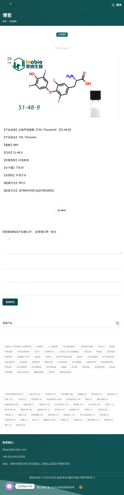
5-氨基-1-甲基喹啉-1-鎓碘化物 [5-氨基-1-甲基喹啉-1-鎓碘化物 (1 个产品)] (18, 346)
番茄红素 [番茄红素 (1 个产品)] (49, 362)
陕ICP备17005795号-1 (81, 477)
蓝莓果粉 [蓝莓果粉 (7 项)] (53, 415)
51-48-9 (61, 210)
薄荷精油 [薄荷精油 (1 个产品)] (86, 367)
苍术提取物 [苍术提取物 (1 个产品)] (51, 367)
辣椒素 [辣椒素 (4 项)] (78, 420)
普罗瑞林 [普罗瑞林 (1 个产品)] (111, 351)
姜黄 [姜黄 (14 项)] (9, 399)
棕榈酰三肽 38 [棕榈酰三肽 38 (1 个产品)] (23, 357)
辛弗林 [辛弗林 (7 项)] (64, 420)
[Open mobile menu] (116, 5)
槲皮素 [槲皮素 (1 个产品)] (38, 357)
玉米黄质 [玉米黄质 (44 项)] (94, 404)
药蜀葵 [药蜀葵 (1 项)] (9, 415)
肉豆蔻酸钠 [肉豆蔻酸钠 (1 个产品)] (36, 367)
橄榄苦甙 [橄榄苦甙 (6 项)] (44, 404)
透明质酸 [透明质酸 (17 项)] (93, 420)
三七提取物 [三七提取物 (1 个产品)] (53, 346)
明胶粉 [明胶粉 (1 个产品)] (99, 351)
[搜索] (62, 323)
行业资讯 (13, 21)
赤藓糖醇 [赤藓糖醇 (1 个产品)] (9, 372)
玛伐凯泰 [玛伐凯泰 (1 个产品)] (23, 362)
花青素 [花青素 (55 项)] (103, 409)
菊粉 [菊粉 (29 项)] (22, 415)
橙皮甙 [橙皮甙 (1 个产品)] (48, 357)
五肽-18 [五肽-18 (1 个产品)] (101, 346)
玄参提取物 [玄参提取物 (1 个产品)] (10, 362)
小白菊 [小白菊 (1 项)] (21, 399)
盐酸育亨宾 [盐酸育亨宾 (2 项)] (43, 409)
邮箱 (5, 273)
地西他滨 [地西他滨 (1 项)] (112, 394)
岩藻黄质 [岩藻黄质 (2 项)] (36, 399)
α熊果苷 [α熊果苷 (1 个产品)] (39, 346)
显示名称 (7, 261)
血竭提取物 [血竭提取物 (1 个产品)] (100, 367)
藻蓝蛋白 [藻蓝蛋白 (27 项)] (69, 415)
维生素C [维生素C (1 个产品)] (8, 367)
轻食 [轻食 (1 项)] (35, 420)
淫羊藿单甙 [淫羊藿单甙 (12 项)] (62, 404)
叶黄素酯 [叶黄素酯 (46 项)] (67, 394)
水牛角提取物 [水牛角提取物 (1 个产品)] (108, 357)
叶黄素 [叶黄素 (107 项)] (50, 394)
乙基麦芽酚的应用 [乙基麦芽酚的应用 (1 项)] (14, 394)
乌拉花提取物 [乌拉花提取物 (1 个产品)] (68, 346)
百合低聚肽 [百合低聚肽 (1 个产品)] (77, 362)
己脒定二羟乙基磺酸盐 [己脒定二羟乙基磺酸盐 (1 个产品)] (69, 351)
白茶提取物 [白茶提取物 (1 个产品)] (62, 362)
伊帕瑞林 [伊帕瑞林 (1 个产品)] (9, 351)
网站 (5, 287)
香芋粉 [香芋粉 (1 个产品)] (52, 372)
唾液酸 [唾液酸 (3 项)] (82, 394)
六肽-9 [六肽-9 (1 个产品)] (37, 351)
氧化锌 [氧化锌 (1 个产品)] (80, 357)
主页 (4, 21)
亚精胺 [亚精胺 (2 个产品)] (112, 346)
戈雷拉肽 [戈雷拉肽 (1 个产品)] (88, 351)
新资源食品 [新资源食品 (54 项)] (73, 399)
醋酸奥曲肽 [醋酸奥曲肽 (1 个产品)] (39, 372)
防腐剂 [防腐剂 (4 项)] (108, 420)
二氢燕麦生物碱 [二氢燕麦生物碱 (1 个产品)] (86, 346)
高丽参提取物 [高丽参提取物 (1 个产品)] (65, 372)
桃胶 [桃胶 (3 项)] (88, 399)
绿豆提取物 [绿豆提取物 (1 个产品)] (22, 367)
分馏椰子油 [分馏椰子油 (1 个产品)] (49, 351)
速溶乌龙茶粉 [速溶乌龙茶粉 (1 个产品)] (23, 372)
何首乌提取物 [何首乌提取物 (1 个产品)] (23, 351)
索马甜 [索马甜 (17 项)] (60, 409)
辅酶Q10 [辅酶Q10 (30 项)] (49, 420)
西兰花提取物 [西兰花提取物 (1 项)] (87, 415)
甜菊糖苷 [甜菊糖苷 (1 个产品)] (36, 362)
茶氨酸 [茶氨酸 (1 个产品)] (64, 367)
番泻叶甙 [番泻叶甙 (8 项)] (10, 409)
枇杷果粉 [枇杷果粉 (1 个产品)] (9, 357)
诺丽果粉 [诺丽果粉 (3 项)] (10, 420)
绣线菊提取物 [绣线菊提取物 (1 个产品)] (107, 362)
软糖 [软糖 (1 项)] (23, 420)
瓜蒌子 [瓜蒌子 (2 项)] (109, 404)
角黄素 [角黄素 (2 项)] (104, 415)
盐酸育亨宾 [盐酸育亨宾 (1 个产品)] (91, 362)
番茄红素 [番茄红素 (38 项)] (26, 409)
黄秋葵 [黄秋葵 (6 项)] (20, 425)
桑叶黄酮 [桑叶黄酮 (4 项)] (102, 399)
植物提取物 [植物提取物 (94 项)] (12, 404)
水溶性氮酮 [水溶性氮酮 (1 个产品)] (92, 357)
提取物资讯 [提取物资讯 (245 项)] (54, 399)
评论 (6, 239)
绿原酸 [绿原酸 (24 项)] (74, 409)
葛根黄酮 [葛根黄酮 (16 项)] (37, 415)
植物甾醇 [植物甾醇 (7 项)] (28, 404)
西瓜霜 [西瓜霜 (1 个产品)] (112, 367)
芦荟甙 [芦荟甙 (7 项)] (88, 409)
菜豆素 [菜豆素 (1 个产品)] (74, 367)
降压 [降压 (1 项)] (8, 425)
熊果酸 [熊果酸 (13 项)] (78, 404)
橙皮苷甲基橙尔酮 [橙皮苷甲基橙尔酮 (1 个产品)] (64, 357)
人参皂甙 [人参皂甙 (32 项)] (34, 394)
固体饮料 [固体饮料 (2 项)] (96, 394)
